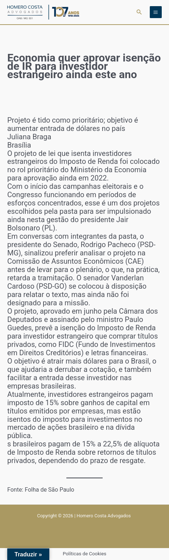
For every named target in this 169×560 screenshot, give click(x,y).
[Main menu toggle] (156, 12)
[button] (139, 12)
